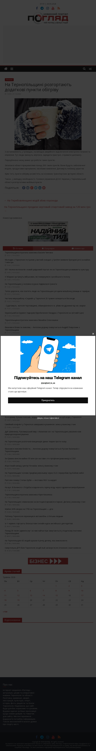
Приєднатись (47, 400)
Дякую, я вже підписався (48, 418)
